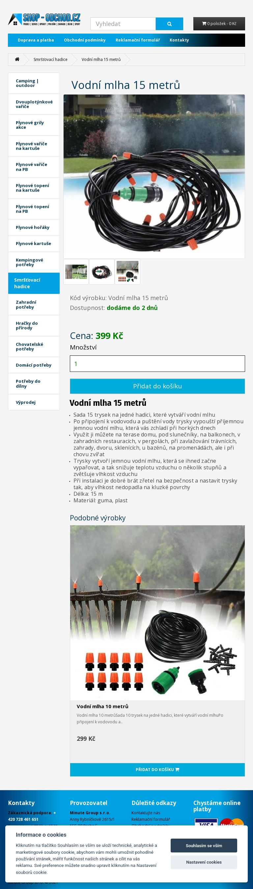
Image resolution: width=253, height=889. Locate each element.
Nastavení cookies (204, 862)
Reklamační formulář (138, 40)
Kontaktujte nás (145, 813)
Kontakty (179, 40)
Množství (83, 347)
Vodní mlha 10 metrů (102, 706)
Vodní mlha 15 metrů (101, 59)
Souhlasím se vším (204, 845)
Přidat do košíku (157, 386)
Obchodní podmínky (85, 40)
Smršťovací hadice (51, 59)
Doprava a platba (36, 40)
